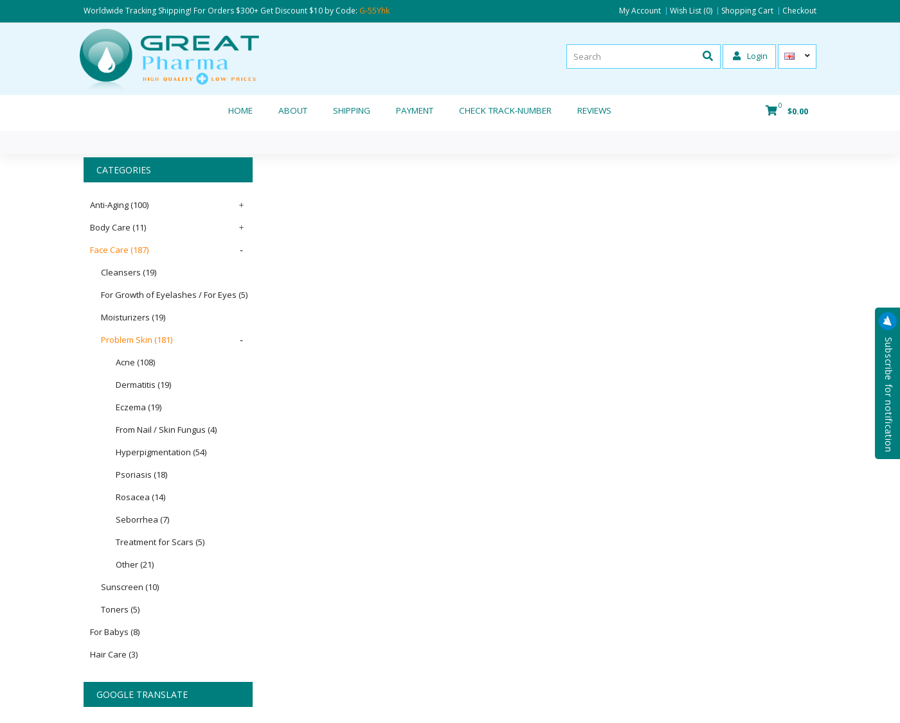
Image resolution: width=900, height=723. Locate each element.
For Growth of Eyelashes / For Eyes (174, 295)
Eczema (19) (138, 407)
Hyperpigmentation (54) (161, 452)
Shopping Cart (747, 11)
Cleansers (128, 272)
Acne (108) (135, 362)
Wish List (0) (691, 11)
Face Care (119, 250)
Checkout (799, 11)
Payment (414, 110)
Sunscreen (130, 587)
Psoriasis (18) (141, 474)
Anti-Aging (119, 205)
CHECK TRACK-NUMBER (505, 110)
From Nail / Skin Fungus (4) (166, 429)
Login (750, 56)
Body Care (118, 227)
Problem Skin (136, 339)
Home (240, 110)
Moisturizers (133, 317)
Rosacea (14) (140, 497)
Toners (120, 609)
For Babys (115, 632)
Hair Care (114, 654)
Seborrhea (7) (142, 519)
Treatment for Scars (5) (160, 542)
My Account (640, 11)
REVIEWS (594, 110)
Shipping (351, 110)
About (292, 110)
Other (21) (135, 564)
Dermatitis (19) (143, 384)
